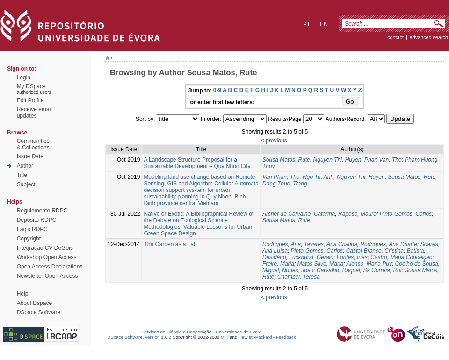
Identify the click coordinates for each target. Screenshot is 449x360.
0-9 (217, 90)
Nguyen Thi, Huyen (337, 159)
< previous (274, 140)
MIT (225, 336)
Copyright (29, 238)
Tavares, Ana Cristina (330, 244)
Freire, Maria (278, 264)
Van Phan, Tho (281, 177)
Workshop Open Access (47, 257)
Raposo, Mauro (357, 214)
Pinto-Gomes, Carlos (406, 214)
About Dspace (34, 303)
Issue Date (30, 156)
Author (25, 165)
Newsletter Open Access (47, 276)
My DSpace (31, 86)
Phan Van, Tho (383, 159)
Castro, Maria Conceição (401, 257)
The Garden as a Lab (170, 244)
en (324, 24)
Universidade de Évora (238, 331)
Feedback (286, 336)
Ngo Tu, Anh (318, 177)
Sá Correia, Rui (382, 270)
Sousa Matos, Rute (286, 159)
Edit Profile (30, 100)
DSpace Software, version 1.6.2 (139, 336)
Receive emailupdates (34, 112)
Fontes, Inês (352, 257)
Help (23, 293)
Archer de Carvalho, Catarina (298, 214)
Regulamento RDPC (42, 210)
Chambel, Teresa (298, 277)
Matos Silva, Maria (320, 264)
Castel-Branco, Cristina (375, 250)
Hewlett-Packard (255, 336)
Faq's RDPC (32, 229)
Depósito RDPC (37, 220)
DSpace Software (38, 312)
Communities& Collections (33, 144)
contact (395, 37)
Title (22, 175)
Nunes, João (297, 270)
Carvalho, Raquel (338, 270)
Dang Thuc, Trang (284, 183)
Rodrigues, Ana (281, 244)
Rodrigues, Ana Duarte (388, 244)
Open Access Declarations (50, 266)
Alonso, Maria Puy (369, 264)
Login (23, 77)
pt (306, 24)
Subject (26, 184)
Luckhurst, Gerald (311, 257)
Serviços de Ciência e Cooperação (177, 331)
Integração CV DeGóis (45, 248)
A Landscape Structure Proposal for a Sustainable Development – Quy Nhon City (197, 162)
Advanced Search (429, 37)
